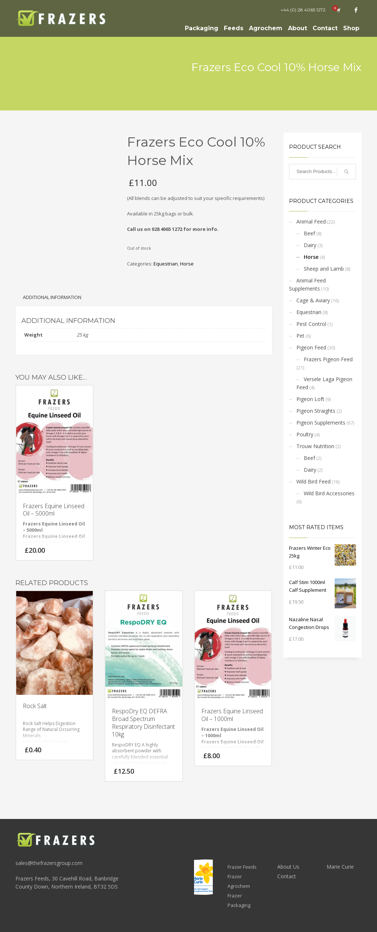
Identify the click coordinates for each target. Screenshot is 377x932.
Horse (187, 263)
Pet (300, 335)
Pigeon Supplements (320, 422)
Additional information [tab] (52, 297)
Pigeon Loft (310, 398)
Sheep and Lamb (324, 268)
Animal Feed (311, 221)
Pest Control (311, 323)
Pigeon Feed (311, 347)
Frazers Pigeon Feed (328, 359)
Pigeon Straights (315, 410)
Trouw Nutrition (315, 446)
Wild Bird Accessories (329, 493)
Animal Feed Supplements (307, 284)
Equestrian (166, 263)
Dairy (310, 245)
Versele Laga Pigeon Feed (324, 383)
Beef (309, 233)
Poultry (304, 434)
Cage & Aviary (313, 300)
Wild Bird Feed (313, 481)
